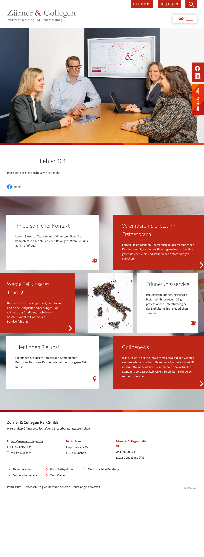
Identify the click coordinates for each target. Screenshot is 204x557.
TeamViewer (58, 475)
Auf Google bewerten (86, 487)
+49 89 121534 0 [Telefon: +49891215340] (21, 452)
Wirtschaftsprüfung (62, 469)
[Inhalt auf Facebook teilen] (14, 186)
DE (162, 4)
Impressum (14, 487)
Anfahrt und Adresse (57, 487)
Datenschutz (33, 487)
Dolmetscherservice (25, 475)
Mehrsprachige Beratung (103, 469)
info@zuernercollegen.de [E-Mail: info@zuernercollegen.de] (27, 441)
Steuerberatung (22, 469)
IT (169, 4)
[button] (142, 4)
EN (176, 4)
